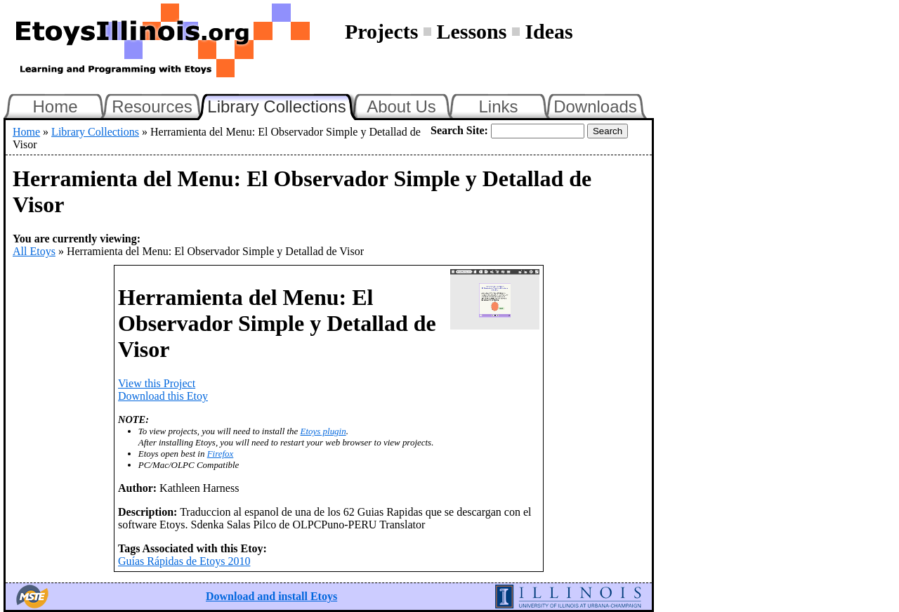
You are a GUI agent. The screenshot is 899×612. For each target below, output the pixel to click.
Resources (152, 106)
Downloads (595, 106)
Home (54, 106)
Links (498, 106)
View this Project (156, 383)
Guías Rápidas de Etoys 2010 (184, 561)
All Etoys (34, 251)
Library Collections (282, 104)
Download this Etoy (163, 396)
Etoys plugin (323, 431)
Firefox (220, 453)
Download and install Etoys (271, 596)
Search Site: (459, 130)
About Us (401, 106)
